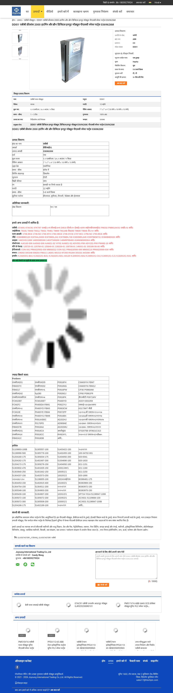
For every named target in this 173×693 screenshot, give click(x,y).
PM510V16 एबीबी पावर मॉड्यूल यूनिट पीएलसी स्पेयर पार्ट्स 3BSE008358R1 (26, 646)
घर (27, 11)
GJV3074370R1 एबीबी (47, 538)
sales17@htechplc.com (147, 680)
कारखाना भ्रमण (80, 11)
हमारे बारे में (63, 11)
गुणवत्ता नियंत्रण (100, 11)
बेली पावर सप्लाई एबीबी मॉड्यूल (37, 605)
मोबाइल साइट (21, 683)
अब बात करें (140, 2)
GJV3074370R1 (24, 538)
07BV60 (34, 538)
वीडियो (49, 11)
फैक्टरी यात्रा (134, 661)
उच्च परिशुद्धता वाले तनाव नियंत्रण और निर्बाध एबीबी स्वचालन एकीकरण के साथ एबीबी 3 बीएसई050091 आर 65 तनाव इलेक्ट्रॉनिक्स (145, 650)
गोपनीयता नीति (21, 674)
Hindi (158, 2)
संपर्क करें (117, 11)
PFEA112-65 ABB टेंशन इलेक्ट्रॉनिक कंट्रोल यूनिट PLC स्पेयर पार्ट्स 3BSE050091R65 (57, 646)
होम (13, 20)
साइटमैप (154, 661)
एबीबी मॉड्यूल (29, 20)
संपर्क (145, 661)
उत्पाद (19, 20)
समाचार (130, 11)
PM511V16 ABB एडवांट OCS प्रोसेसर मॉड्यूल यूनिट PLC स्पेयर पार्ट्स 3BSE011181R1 (139, 606)
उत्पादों (36, 11)
